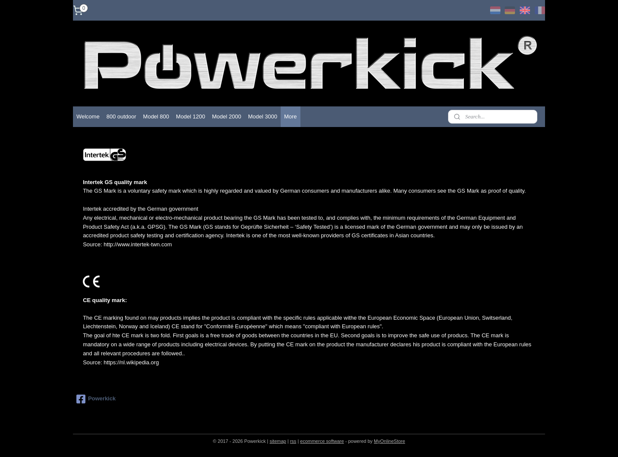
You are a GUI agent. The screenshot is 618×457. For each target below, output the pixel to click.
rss (293, 441)
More (290, 116)
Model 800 (156, 116)
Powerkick (95, 399)
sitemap (278, 441)
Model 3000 (262, 116)
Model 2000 (226, 116)
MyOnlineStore (389, 441)
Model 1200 (190, 116)
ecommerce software (322, 441)
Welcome (88, 116)
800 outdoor (121, 116)
